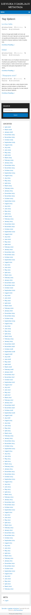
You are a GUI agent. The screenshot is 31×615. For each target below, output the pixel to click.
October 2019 (9, 318)
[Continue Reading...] (8, 45)
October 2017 (9, 379)
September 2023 (10, 201)
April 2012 (8, 522)
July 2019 (7, 326)
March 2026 (8, 129)
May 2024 (8, 180)
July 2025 (7, 147)
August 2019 (8, 323)
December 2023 (10, 193)
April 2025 (8, 155)
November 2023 (10, 196)
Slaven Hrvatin (7, 79)
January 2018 (9, 372)
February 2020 (9, 308)
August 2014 (8, 451)
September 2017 (10, 382)
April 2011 (7, 553)
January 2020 (9, 311)
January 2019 (9, 341)
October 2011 (9, 538)
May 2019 (8, 331)
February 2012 (9, 527)
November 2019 (10, 316)
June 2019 (8, 328)
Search (15, 115)
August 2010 (8, 573)
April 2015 (8, 431)
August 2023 (8, 203)
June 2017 (8, 390)
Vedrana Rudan (7, 27)
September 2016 (10, 413)
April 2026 (8, 127)
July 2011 (7, 545)
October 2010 (9, 568)
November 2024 (10, 168)
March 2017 (8, 397)
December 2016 (10, 405)
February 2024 (9, 188)
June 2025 (8, 150)
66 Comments (15, 55)
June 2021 (8, 267)
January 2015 (9, 438)
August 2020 (8, 293)
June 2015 (8, 425)
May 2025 (8, 152)
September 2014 (10, 448)
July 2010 (7, 576)
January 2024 (9, 191)
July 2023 (7, 206)
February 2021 (9, 277)
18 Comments (15, 80)
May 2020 (8, 300)
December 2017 (10, 374)
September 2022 (10, 231)
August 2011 (8, 543)
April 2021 (8, 272)
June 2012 (8, 517)
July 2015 (7, 423)
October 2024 (9, 170)
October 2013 (9, 476)
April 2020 (8, 303)
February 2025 (9, 160)
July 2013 (7, 484)
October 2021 (9, 257)
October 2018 (9, 349)
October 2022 (9, 229)
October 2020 (9, 288)
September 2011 (10, 540)
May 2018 (8, 362)
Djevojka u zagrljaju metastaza (10, 608)
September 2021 (10, 260)
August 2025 (8, 145)
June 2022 (8, 239)
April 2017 (8, 395)
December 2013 (10, 471)
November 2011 (9, 535)
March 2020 (8, 305)
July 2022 (7, 237)
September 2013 (10, 479)
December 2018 (10, 344)
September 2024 (10, 173)
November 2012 (10, 505)
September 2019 (10, 321)
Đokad (4, 50)
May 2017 (7, 392)
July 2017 (7, 387)
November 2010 (10, 566)
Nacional (4, 80)
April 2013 (8, 492)
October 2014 (9, 446)
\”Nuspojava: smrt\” (9, 75)
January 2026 (9, 132)
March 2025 (8, 157)
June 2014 (8, 456)
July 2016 (7, 418)
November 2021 (10, 254)
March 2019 (8, 336)
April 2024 (8, 183)
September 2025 (10, 142)
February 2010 (9, 589)
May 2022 (8, 242)
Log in (6, 600)
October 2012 (9, 507)
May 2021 (7, 270)
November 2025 (10, 137)
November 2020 (10, 285)
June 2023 (8, 209)
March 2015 (8, 433)
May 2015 (7, 428)
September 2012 (10, 510)
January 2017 (9, 402)
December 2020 (10, 283)
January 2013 (9, 499)
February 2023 (9, 219)
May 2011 (7, 550)
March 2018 (8, 367)
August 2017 (8, 385)
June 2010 (8, 579)
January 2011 (8, 561)
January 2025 (9, 163)
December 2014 (10, 441)
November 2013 (10, 474)
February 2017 (9, 400)
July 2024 (7, 178)
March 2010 (8, 586)
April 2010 (8, 584)
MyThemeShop (18, 610)
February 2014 (9, 466)
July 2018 (7, 357)
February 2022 (9, 247)
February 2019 (9, 339)
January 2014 (9, 469)
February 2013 (9, 497)
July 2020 (7, 295)
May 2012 (7, 520)
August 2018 (8, 354)
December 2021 (10, 252)
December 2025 (10, 134)
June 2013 (8, 487)
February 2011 (9, 558)
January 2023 (9, 221)
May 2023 (8, 211)
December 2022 (10, 224)
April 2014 (8, 461)
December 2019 (10, 313)
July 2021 (7, 265)
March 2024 (8, 186)
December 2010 (10, 563)
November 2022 (10, 226)
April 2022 (8, 244)
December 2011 (9, 533)
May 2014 (8, 459)
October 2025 (9, 140)
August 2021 (8, 262)
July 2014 (7, 453)
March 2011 (8, 556)
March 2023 (8, 216)
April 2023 (8, 214)
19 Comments (15, 29)
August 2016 (8, 415)
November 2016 (10, 408)
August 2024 (8, 175)
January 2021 (9, 280)
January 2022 (9, 249)
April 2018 (8, 364)
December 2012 (10, 502)
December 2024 (10, 165)
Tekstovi (4, 29)
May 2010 (8, 581)
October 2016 (9, 410)
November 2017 (10, 377)
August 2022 (8, 234)
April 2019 (8, 334)
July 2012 (7, 515)
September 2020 (10, 290)
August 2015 (8, 420)
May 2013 (7, 489)
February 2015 (9, 436)
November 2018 (10, 346)
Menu (3, 12)
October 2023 (9, 198)
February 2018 (9, 369)
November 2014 (10, 443)
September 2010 (10, 571)
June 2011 (8, 548)
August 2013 (8, 482)
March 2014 (8, 464)
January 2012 (9, 530)
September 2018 (10, 351)
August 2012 (8, 512)
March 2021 (8, 275)
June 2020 (8, 298)
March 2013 (8, 494)
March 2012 (8, 525)
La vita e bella (7, 24)
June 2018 (8, 359)
